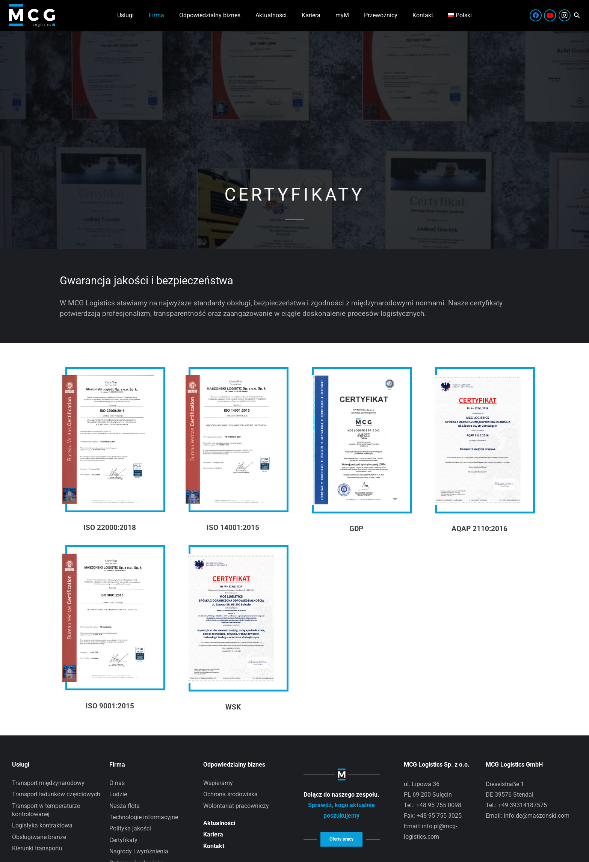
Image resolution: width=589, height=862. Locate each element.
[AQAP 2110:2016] (478, 380)
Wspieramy (218, 783)
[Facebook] (536, 15)
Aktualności (219, 823)
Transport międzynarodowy (48, 783)
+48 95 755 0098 (438, 805)
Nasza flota (124, 805)
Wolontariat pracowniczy (236, 805)
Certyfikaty (123, 840)
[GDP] (354, 380)
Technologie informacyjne (143, 817)
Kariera (213, 834)
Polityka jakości (130, 828)
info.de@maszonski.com (536, 815)
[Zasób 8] (32, 15)
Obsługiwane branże (39, 837)
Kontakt (213, 846)
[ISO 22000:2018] (108, 380)
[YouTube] (550, 15)
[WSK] (231, 558)
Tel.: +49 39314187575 (516, 805)
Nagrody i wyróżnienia (138, 851)
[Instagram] (565, 15)
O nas (117, 783)
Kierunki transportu (37, 848)
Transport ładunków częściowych (56, 794)
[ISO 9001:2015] (108, 558)
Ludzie (118, 794)
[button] (577, 15)
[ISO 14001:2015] (231, 380)
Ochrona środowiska (230, 794)
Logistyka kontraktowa (42, 825)
